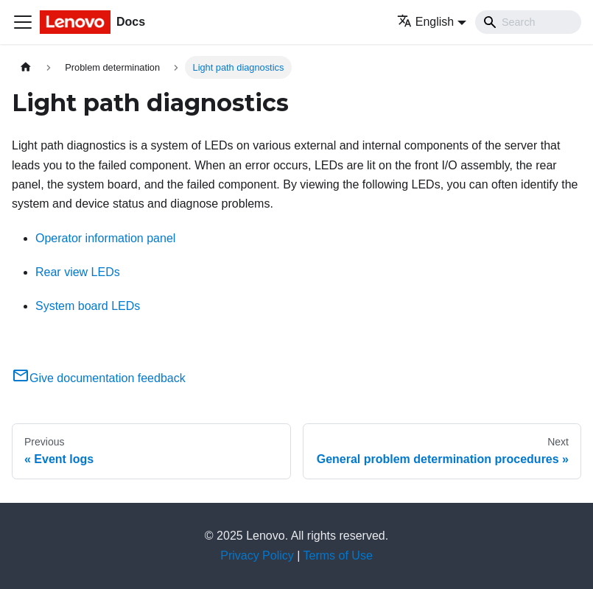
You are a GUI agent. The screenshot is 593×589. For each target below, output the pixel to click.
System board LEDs (87, 306)
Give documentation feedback (99, 378)
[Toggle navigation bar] (23, 22)
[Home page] (26, 67)
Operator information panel (105, 238)
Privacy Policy (257, 555)
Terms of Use (338, 555)
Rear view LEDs (77, 272)
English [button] (425, 21)
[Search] (528, 22)
